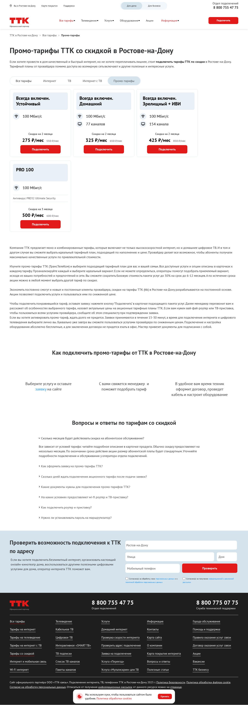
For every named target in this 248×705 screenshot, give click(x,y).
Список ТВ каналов (68, 661)
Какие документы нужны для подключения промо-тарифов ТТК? (84, 487)
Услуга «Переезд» (112, 661)
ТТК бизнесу (201, 669)
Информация (169, 20)
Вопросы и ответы (158, 661)
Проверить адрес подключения (121, 645)
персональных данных (165, 578)
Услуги (108, 20)
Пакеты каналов (66, 669)
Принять (165, 696)
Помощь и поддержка (206, 629)
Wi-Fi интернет (19, 669)
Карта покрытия (49, 5)
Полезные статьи (158, 669)
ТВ (69, 81)
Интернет (49, 81)
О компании (154, 645)
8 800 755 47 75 (225, 7)
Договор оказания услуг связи (212, 645)
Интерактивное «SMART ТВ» (73, 645)
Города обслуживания (206, 621)
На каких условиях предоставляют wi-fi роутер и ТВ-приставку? (83, 497)
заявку (40, 389)
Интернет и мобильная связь (28, 661)
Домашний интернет (114, 629)
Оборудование (129, 20)
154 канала (159, 124)
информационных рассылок (115, 687)
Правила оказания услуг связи (212, 637)
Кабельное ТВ (64, 629)
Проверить (209, 568)
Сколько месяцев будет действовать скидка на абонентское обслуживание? (91, 438)
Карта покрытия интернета (164, 653)
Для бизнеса (154, 5)
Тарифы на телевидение (25, 637)
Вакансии (199, 661)
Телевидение (89, 20)
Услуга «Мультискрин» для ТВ (120, 669)
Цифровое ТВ (64, 637)
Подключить (40, 149)
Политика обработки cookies (114, 698)
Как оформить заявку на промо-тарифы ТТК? (70, 466)
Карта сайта (154, 637)
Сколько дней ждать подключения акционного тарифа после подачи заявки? (92, 476)
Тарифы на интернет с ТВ (26, 645)
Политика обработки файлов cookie (208, 682)
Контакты (153, 629)
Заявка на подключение (116, 653)
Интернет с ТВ (92, 81)
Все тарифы (66, 20)
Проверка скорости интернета (120, 637)
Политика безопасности (170, 682)
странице (176, 687)
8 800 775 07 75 (217, 602)
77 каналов (95, 124)
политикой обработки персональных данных (144, 582)
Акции (149, 20)
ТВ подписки (64, 653)
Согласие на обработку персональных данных (38, 687)
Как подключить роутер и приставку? (65, 507)
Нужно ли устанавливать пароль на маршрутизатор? (75, 518)
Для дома (131, 5)
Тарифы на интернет (22, 629)
